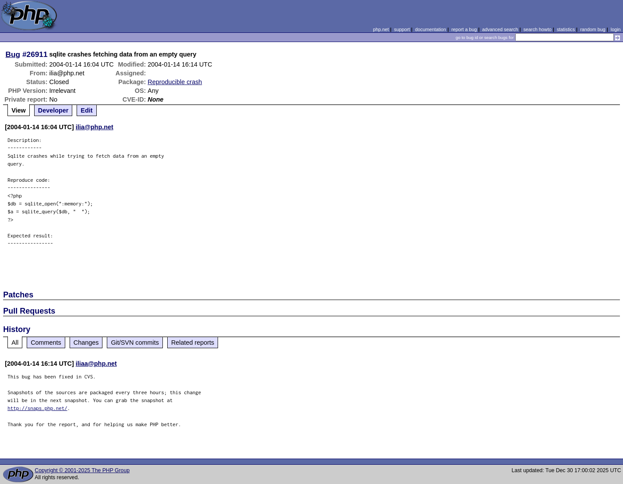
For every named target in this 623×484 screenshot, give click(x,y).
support (402, 29)
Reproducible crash (175, 81)
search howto (537, 29)
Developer (53, 110)
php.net (381, 29)
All (14, 342)
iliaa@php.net (96, 363)
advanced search (500, 29)
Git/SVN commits (135, 342)
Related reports (192, 342)
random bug (592, 29)
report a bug (464, 29)
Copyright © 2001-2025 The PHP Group (82, 470)
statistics (566, 29)
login (616, 29)
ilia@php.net (94, 127)
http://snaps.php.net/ (37, 408)
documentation (430, 29)
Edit (86, 110)
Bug (13, 54)
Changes (86, 342)
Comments (46, 342)
